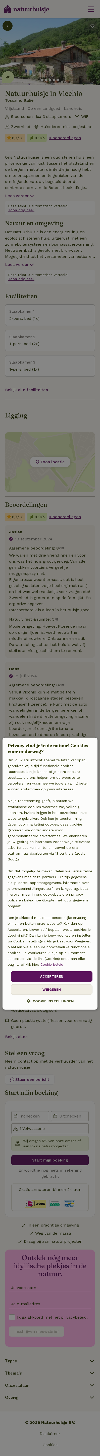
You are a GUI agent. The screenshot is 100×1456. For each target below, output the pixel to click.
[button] (50, 1000)
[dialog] (50, 874)
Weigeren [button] (51, 989)
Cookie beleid (51, 964)
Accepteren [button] (52, 976)
